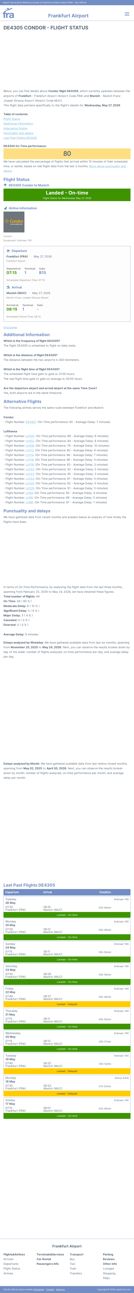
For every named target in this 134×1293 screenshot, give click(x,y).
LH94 (29, 493)
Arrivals (8, 1259)
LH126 (30, 483)
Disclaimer (39, 1289)
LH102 (30, 441)
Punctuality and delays (18, 133)
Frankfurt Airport (68, 15)
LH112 (30, 450)
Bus (72, 1259)
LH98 (29, 502)
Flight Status (11, 119)
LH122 (30, 474)
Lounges (108, 1268)
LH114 (30, 455)
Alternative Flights (15, 128)
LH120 (30, 469)
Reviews (109, 1259)
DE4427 (31, 422)
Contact (50, 1289)
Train (73, 1268)
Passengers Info (48, 1264)
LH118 (30, 464)
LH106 (30, 445)
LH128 (30, 488)
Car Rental (44, 1259)
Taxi (72, 1264)
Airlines (8, 1273)
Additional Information (18, 123)
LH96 (29, 497)
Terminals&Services (50, 1254)
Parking (108, 1254)
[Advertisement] (67, 61)
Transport (76, 1254)
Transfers (76, 1273)
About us (60, 1289)
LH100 (30, 436)
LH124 (30, 478)
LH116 (30, 459)
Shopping (109, 1273)
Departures (10, 1264)
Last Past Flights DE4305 (20, 138)
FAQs (106, 1278)
